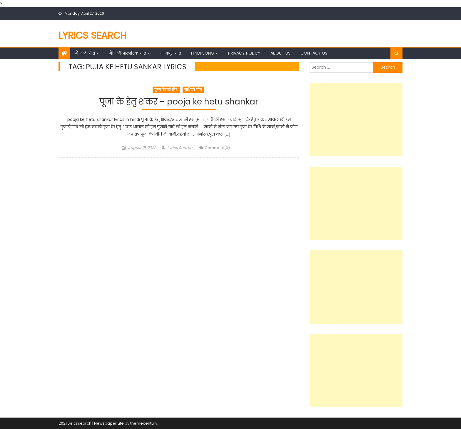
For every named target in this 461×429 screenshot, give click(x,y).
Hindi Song (202, 53)
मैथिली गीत (85, 53)
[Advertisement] (356, 119)
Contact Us (313, 53)
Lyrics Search (93, 35)
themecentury (143, 423)
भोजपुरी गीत (170, 53)
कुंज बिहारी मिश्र (166, 89)
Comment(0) (217, 148)
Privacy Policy (244, 53)
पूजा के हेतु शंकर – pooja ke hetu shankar (179, 102)
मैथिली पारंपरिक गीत (127, 53)
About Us (280, 53)
